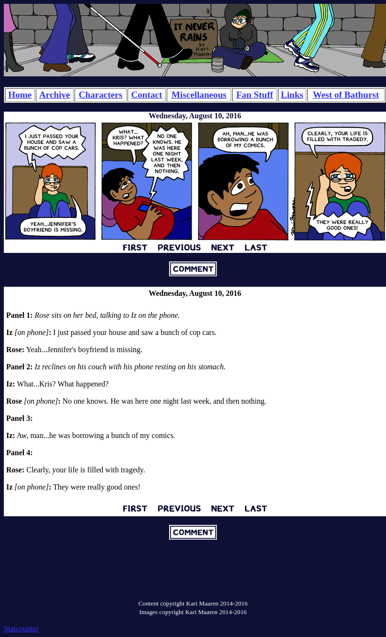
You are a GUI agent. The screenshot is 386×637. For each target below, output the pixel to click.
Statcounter (21, 629)
